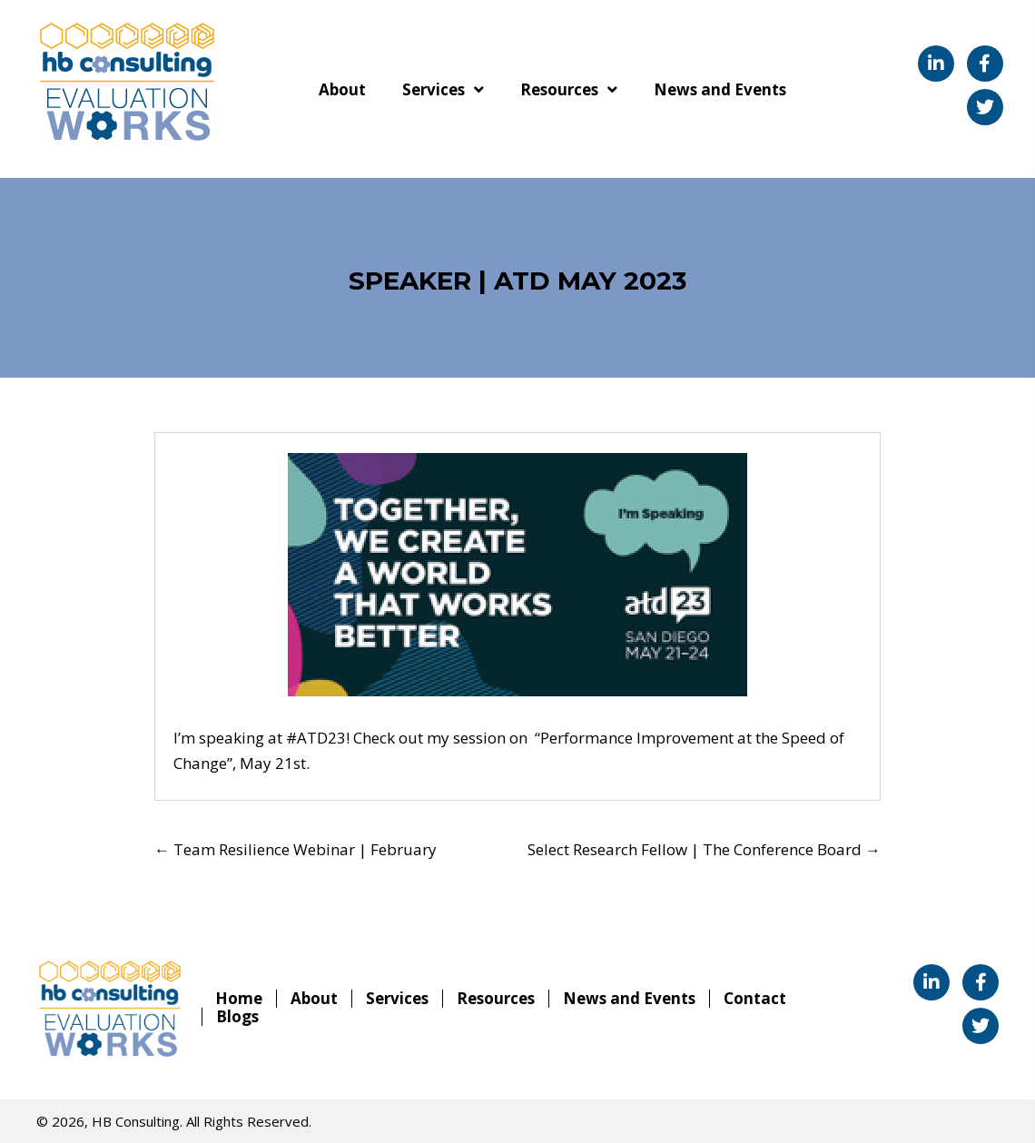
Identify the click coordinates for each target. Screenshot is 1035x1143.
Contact (755, 999)
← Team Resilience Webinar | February (295, 849)
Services (397, 999)
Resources (496, 999)
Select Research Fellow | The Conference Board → (704, 849)
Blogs (237, 1017)
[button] (936, 63)
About (314, 999)
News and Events (629, 999)
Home (238, 999)
